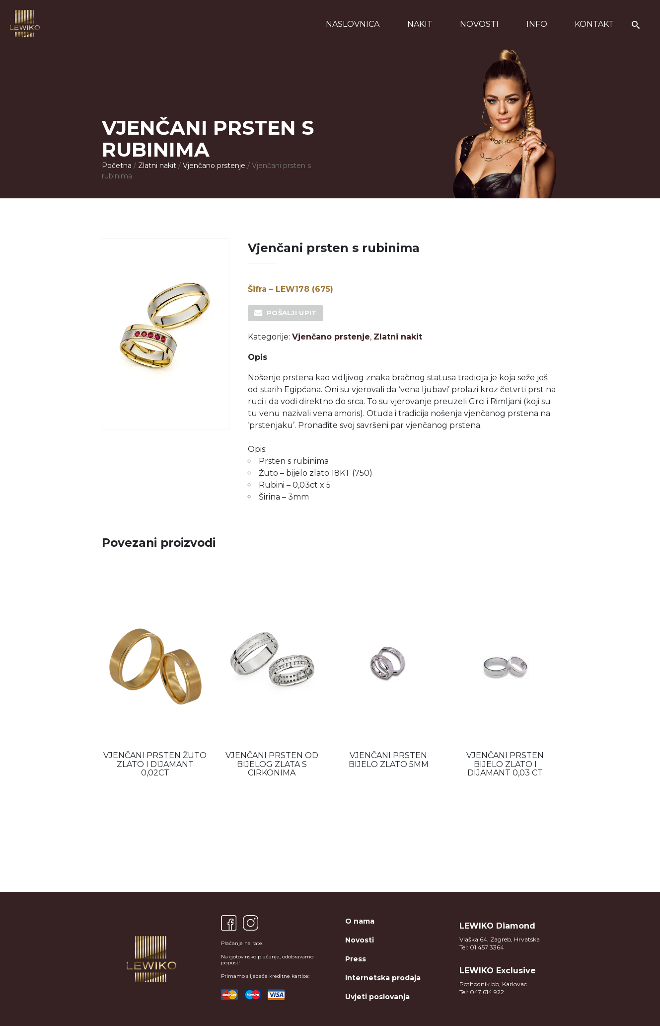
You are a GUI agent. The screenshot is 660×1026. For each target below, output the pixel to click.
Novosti (479, 24)
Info (536, 24)
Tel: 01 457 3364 (481, 947)
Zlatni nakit (157, 165)
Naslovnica (352, 24)
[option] (155, 679)
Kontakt (594, 24)
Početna (117, 165)
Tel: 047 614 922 (481, 992)
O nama (359, 921)
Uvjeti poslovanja (377, 996)
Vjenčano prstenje (214, 165)
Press (355, 958)
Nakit (420, 24)
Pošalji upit (292, 313)
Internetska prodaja (383, 977)
